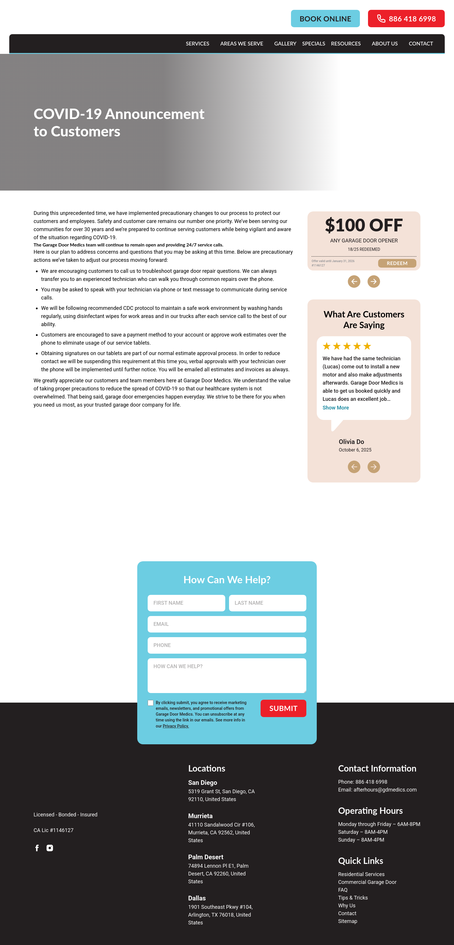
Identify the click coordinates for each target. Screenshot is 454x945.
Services (197, 43)
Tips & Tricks (353, 898)
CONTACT (421, 43)
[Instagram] (49, 848)
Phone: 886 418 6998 (362, 782)
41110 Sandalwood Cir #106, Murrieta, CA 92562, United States (221, 832)
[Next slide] (373, 281)
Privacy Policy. (176, 726)
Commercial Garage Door (367, 882)
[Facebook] (37, 848)
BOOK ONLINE (326, 18)
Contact (347, 913)
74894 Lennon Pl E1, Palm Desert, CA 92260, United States (218, 873)
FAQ (342, 890)
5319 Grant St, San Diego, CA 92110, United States (221, 795)
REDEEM (397, 263)
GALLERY (285, 43)
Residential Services (361, 874)
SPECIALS (313, 43)
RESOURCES (346, 43)
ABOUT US (385, 43)
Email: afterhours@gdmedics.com (377, 790)
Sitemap (347, 921)
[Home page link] (66, 33)
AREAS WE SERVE (241, 43)
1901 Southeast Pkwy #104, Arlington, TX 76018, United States (220, 915)
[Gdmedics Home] (71, 772)
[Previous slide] (354, 281)
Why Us (347, 905)
